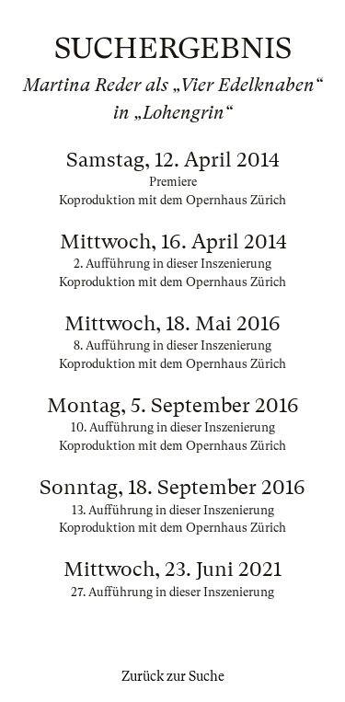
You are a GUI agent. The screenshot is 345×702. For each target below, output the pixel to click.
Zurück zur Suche (172, 676)
